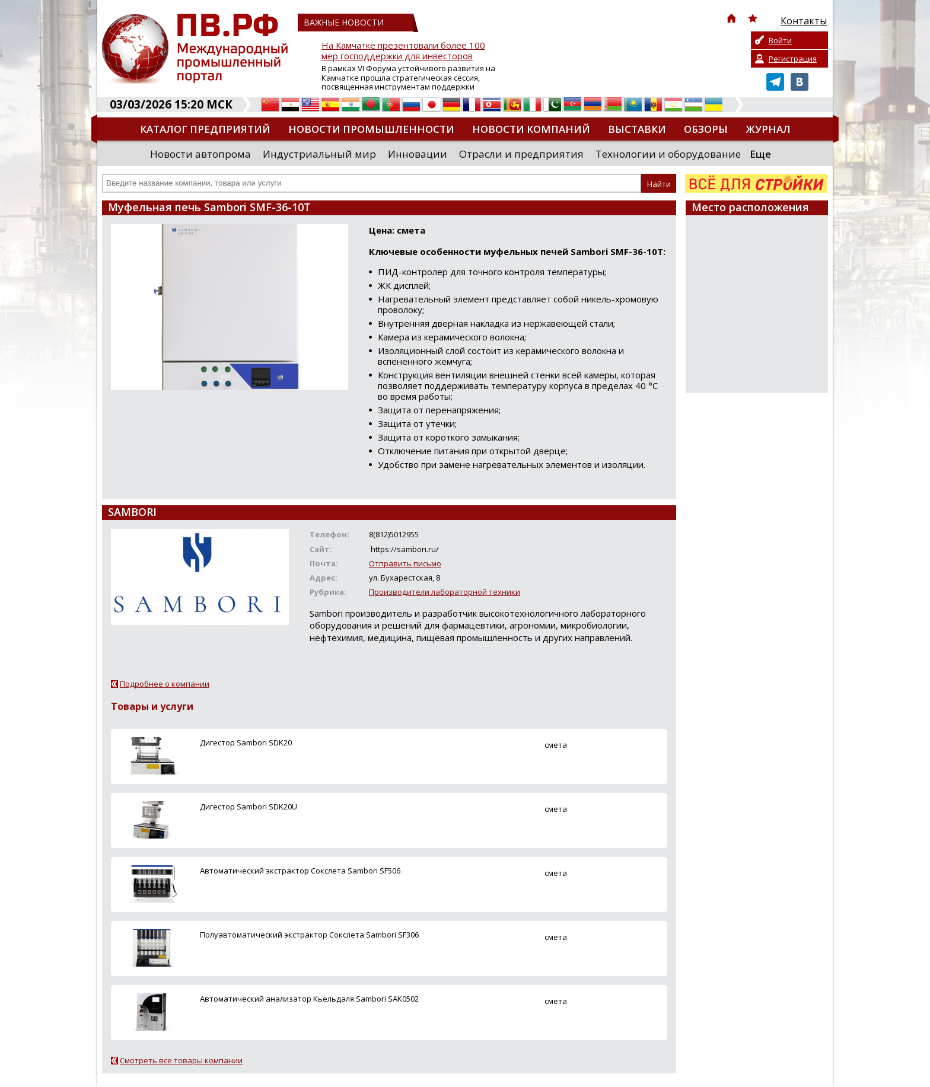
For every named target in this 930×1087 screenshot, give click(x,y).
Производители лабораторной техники (444, 591)
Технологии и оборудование (668, 154)
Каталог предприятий (205, 129)
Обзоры (706, 129)
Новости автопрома (200, 154)
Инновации (417, 154)
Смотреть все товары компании (181, 1060)
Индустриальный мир (319, 154)
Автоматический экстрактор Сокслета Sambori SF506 (300, 870)
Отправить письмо (405, 563)
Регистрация (793, 58)
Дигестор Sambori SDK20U (248, 806)
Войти (780, 40)
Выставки (637, 129)
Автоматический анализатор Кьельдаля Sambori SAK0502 (309, 998)
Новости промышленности (371, 129)
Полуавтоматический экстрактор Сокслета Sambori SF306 (309, 934)
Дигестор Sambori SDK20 (246, 742)
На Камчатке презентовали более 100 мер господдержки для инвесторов (403, 50)
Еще (760, 154)
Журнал (768, 129)
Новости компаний (531, 129)
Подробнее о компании (164, 683)
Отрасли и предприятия (521, 154)
